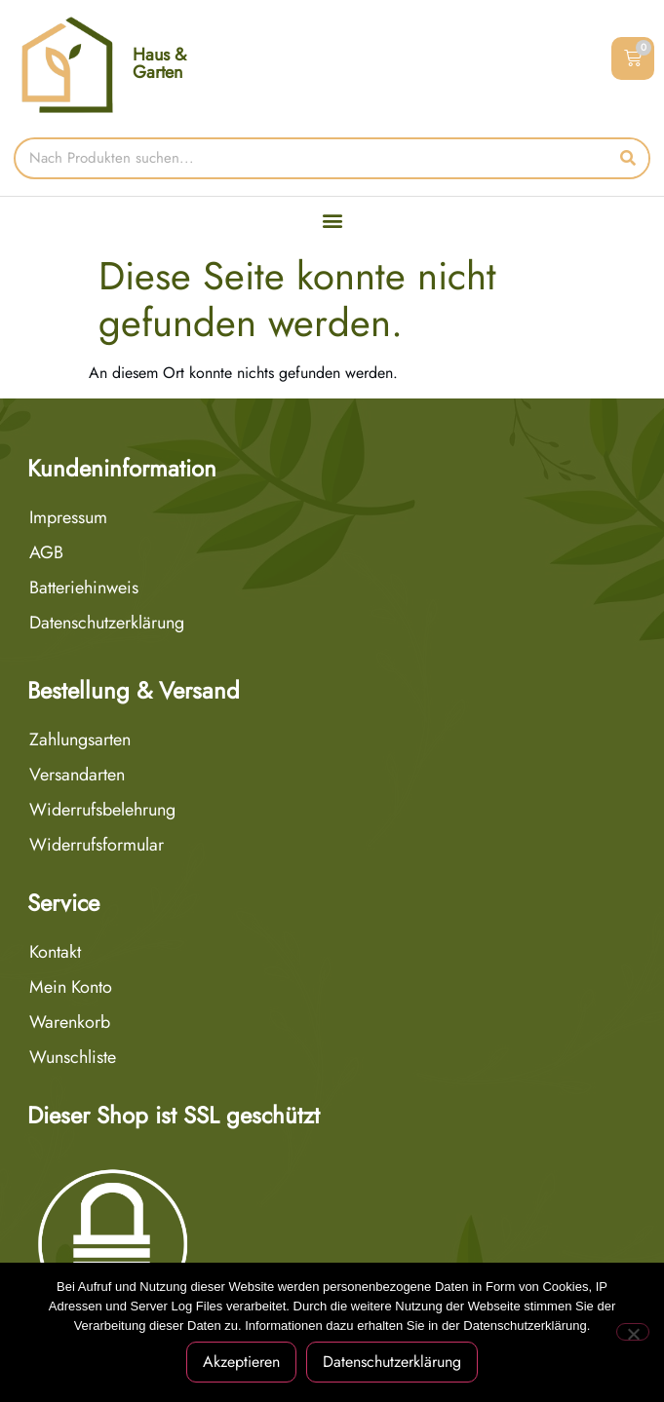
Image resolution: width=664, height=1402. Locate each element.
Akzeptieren (241, 1361)
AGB (46, 552)
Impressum (68, 517)
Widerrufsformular (96, 844)
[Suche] (627, 158)
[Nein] (632, 1332)
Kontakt (55, 952)
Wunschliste (72, 1057)
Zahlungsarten (80, 739)
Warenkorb (69, 1022)
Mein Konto (70, 987)
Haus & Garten (159, 63)
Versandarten (77, 774)
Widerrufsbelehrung (102, 809)
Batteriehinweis (83, 587)
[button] (332, 221)
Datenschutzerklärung (106, 622)
